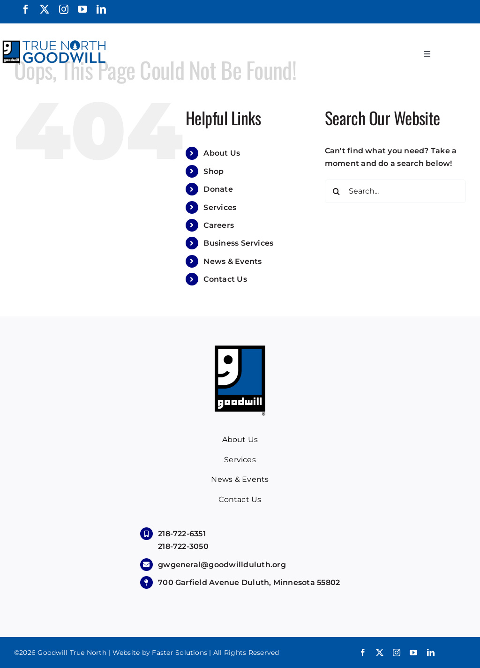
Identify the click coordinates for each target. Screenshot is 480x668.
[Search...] (395, 191)
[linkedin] (101, 9)
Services (219, 207)
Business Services (238, 243)
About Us (221, 153)
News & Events (232, 261)
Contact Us (225, 279)
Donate (217, 189)
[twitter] (44, 9)
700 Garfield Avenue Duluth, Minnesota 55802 (249, 582)
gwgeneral (222, 564)
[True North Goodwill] (56, 41)
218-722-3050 (183, 546)
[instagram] (63, 9)
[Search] (336, 191)
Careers (218, 225)
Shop (213, 171)
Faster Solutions (179, 652)
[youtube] (82, 9)
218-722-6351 (182, 533)
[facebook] (25, 9)
